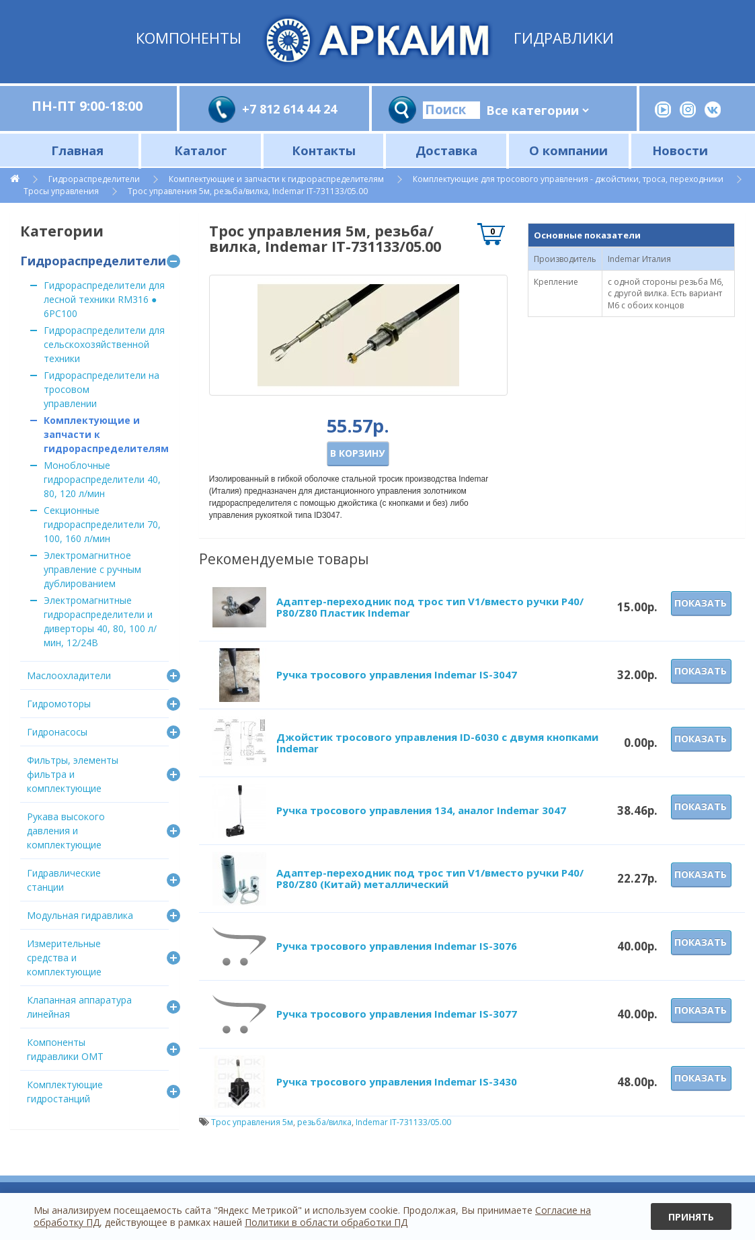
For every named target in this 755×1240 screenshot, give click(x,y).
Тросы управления (61, 191)
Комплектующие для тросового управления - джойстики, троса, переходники (568, 179)
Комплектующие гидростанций (65, 1091)
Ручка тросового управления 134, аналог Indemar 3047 (421, 810)
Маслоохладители (69, 675)
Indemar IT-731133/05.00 (403, 1122)
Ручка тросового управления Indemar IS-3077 (396, 1013)
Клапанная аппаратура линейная (79, 1006)
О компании (568, 150)
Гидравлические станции (64, 880)
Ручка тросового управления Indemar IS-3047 (396, 674)
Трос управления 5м (252, 1122)
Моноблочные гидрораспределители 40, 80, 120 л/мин (102, 479)
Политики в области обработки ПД (326, 1222)
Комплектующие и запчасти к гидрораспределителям (276, 179)
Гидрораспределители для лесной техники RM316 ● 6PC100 (104, 299)
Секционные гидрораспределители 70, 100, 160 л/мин (102, 524)
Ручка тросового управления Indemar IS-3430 (396, 1081)
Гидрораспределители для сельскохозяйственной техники (104, 344)
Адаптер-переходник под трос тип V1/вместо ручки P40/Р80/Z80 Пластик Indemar (430, 606)
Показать (700, 602)
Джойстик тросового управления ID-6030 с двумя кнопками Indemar (437, 742)
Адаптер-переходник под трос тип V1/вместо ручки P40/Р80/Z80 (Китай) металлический (430, 878)
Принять (691, 1216)
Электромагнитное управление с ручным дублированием (92, 569)
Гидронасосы (57, 731)
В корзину (357, 453)
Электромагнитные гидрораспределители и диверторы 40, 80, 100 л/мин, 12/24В (100, 621)
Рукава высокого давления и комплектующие (66, 830)
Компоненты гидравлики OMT (65, 1049)
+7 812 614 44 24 (289, 109)
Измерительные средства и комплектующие (64, 957)
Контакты (324, 150)
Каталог (200, 150)
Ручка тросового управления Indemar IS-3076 (396, 946)
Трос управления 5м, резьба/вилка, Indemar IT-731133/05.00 (248, 191)
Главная (77, 150)
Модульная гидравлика (80, 915)
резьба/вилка (324, 1122)
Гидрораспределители (94, 179)
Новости (680, 150)
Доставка (446, 150)
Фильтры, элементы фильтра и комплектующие (72, 774)
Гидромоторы (59, 703)
